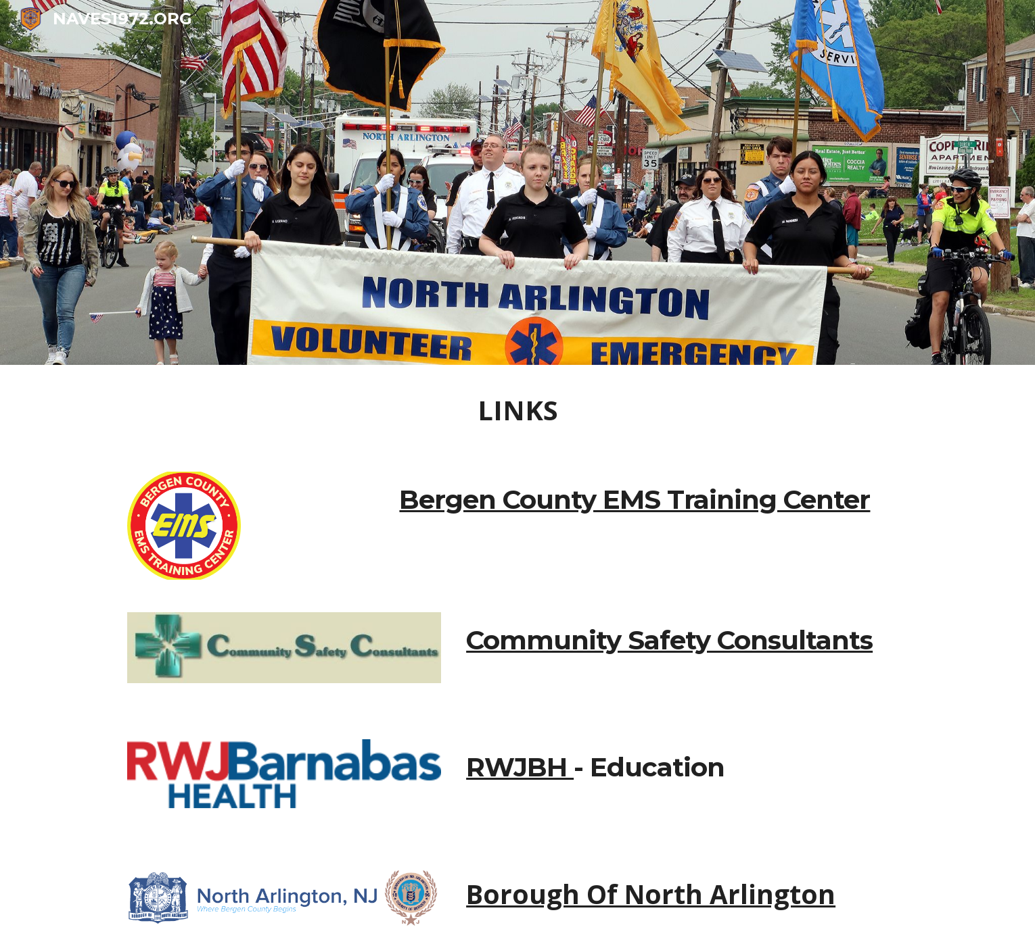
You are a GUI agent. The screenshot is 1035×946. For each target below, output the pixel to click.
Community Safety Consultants (669, 640)
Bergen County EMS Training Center (634, 500)
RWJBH (520, 767)
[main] (517, 410)
